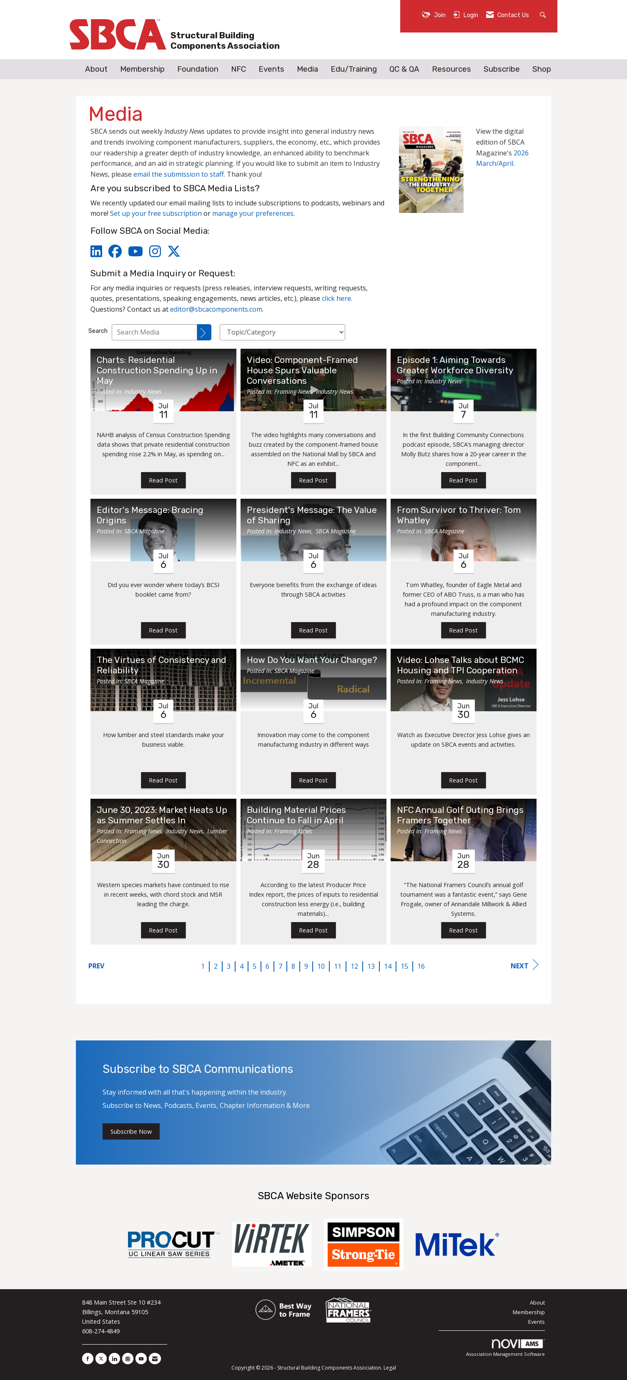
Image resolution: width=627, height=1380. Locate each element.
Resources (451, 69)
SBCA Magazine (144, 531)
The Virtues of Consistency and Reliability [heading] (161, 665)
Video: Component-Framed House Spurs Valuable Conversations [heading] (302, 370)
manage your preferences (252, 213)
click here (336, 298)
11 (337, 966)
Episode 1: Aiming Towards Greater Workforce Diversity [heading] (455, 365)
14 (387, 966)
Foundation (197, 69)
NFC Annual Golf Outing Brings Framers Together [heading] (460, 815)
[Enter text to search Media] (154, 332)
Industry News (142, 391)
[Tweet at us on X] (101, 1358)
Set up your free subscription (156, 213)
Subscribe (502, 69)
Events (271, 69)
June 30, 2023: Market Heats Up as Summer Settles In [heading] (162, 815)
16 (421, 966)
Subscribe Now (131, 1131)
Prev (96, 965)
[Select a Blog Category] (282, 332)
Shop (541, 69)
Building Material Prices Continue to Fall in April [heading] (296, 815)
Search (98, 331)
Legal (390, 1367)
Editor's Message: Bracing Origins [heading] (150, 515)
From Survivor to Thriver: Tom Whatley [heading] (459, 515)
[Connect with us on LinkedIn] (114, 1358)
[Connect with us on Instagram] (127, 1358)
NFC (238, 69)
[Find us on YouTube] (141, 1358)
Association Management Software (505, 1348)
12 (354, 966)
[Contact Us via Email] (155, 1358)
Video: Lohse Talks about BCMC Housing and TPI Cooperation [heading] (460, 665)
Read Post (163, 480)
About (96, 69)
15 (404, 966)
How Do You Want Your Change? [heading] (312, 660)
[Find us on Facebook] (87, 1358)
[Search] (204, 332)
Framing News (293, 391)
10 (321, 966)
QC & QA (404, 69)
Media (307, 69)
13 (371, 966)
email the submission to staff (178, 174)
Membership (142, 69)
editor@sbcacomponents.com (216, 309)
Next (525, 965)
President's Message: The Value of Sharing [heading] (312, 515)
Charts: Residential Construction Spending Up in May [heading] (157, 370)
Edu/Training (354, 69)
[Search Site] (544, 14)
